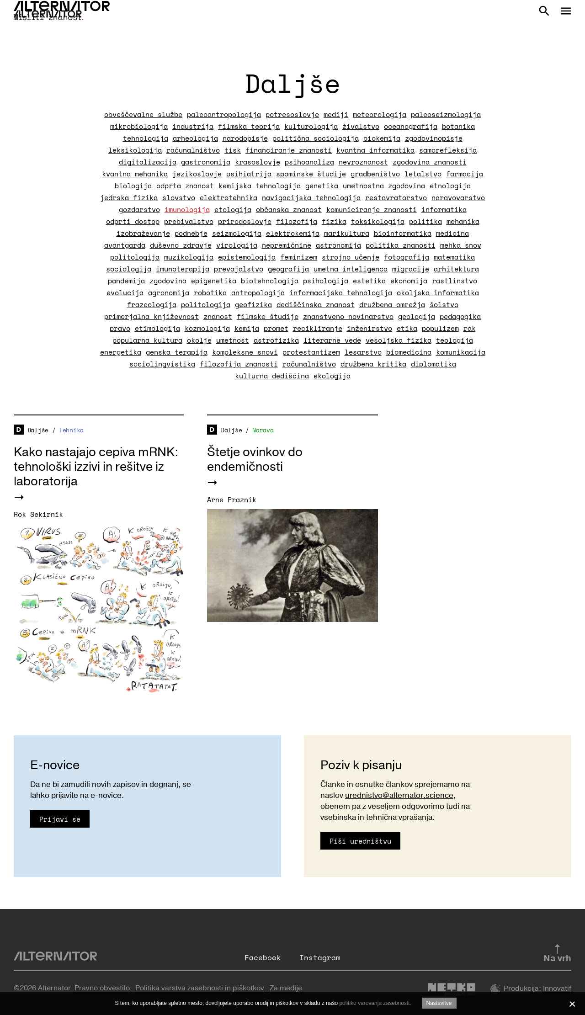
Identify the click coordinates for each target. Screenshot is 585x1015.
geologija (416, 316)
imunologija (187, 209)
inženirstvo (369, 328)
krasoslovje (257, 162)
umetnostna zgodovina (384, 186)
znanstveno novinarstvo (348, 316)
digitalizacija (147, 162)
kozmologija (207, 328)
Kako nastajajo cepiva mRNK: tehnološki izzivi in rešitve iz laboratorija (96, 467)
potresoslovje (292, 114)
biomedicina (408, 352)
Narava (262, 430)
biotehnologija (269, 281)
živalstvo (360, 126)
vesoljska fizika (398, 340)
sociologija (128, 269)
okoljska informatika (438, 292)
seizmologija (236, 233)
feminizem (298, 257)
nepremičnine (286, 245)
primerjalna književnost (151, 316)
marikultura (346, 233)
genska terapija (176, 352)
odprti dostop (133, 221)
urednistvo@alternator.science (399, 795)
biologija (133, 186)
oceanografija (410, 126)
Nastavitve (439, 1003)
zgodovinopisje (434, 138)
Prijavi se (59, 819)
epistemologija (247, 257)
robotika (210, 292)
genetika (321, 186)
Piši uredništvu (360, 841)
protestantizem (311, 352)
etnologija (450, 186)
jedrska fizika (129, 197)
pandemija (126, 281)
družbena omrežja (392, 304)
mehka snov (460, 245)
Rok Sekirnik (38, 514)
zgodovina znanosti (430, 162)
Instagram (319, 957)
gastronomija (205, 162)
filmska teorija (249, 126)
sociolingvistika (162, 364)
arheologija (195, 138)
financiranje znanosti (288, 150)
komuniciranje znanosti (371, 209)
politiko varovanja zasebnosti (374, 1003)
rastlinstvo (454, 281)
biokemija (381, 138)
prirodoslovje (244, 221)
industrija (192, 126)
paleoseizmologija (446, 114)
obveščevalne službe (143, 114)
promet (276, 328)
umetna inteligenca (351, 269)
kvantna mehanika (135, 174)
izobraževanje (143, 233)
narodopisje (245, 138)
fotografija (406, 257)
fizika (334, 221)
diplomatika (433, 364)
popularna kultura (147, 340)
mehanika (463, 221)
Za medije (286, 988)
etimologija (157, 328)
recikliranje (317, 328)
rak (469, 328)
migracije (410, 269)
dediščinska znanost (316, 304)
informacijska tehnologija (340, 292)
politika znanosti (401, 245)
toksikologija (377, 221)
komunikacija (460, 352)
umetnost (232, 340)
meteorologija (379, 114)
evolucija (125, 292)
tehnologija (145, 138)
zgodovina (167, 281)
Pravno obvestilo (102, 988)
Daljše (37, 430)
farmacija (464, 174)
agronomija (168, 292)
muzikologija (188, 257)
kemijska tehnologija (259, 186)
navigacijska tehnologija (311, 197)
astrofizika (276, 340)
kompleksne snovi (245, 352)
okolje (199, 340)
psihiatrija (248, 174)
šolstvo (444, 304)
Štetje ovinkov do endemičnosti (255, 459)
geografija (288, 269)
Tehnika (71, 430)
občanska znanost (289, 209)
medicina (452, 233)
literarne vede (332, 340)
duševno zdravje (181, 245)
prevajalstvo (238, 269)
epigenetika (213, 281)
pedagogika (460, 316)
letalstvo (422, 174)
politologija (135, 257)
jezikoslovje (197, 174)
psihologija (325, 281)
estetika (369, 281)
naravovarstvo (458, 197)
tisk (232, 150)
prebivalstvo (188, 221)
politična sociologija (315, 138)
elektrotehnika (228, 197)
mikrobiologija (139, 126)
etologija (232, 209)
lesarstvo (363, 352)
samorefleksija (448, 150)
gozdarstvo (139, 209)
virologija (236, 245)
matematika (454, 257)
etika (407, 328)
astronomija (338, 245)
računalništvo (193, 150)
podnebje (191, 233)
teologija (454, 340)
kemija (246, 328)
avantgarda (124, 245)
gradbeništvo (375, 174)
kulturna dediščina (272, 376)
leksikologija (135, 150)
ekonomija (408, 281)
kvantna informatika (375, 150)
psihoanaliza (309, 162)
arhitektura (456, 269)
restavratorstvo (396, 197)
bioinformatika (402, 233)
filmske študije (267, 316)
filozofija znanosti (239, 364)
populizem (440, 328)
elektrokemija (292, 233)
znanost (217, 316)
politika (425, 221)
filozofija (296, 221)
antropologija (258, 292)
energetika (120, 352)
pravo (120, 328)
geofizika (253, 304)
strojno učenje (350, 257)
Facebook (263, 957)
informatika (444, 209)
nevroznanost (363, 162)
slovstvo (178, 197)
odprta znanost (185, 186)
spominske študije (311, 174)
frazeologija (151, 304)
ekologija (332, 376)
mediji (336, 114)
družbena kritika (373, 364)
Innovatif (557, 989)
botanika (458, 126)
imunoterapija (182, 269)
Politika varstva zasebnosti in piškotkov (199, 988)
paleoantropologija (224, 114)
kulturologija (311, 126)
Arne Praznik (231, 499)
